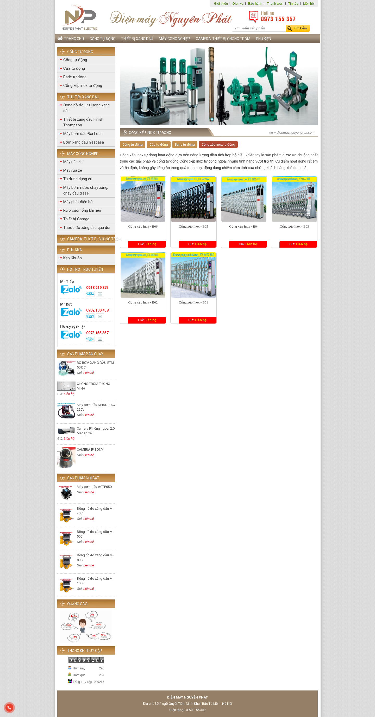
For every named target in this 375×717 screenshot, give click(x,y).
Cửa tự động (74, 68)
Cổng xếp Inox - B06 (143, 226)
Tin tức (293, 3)
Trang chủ (71, 38)
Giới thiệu (221, 3)
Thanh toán (275, 3)
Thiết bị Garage (76, 219)
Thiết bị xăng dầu (137, 39)
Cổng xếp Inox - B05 (193, 226)
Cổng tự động (102, 39)
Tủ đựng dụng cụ (77, 179)
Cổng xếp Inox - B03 (294, 226)
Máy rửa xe (72, 170)
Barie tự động (74, 77)
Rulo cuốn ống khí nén (82, 210)
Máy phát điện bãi (78, 201)
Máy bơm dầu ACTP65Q (94, 487)
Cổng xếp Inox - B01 (193, 302)
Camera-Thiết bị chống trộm (223, 39)
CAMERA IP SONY (90, 449)
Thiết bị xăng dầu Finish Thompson (83, 122)
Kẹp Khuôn (72, 258)
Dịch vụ (238, 3)
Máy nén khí (73, 161)
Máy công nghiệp (174, 39)
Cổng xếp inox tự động (82, 85)
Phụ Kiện (263, 39)
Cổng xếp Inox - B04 (244, 226)
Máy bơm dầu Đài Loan (83, 133)
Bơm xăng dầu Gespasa (83, 142)
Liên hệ (308, 3)
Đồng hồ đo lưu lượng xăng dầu (86, 108)
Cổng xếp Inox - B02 (143, 302)
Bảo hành (255, 3)
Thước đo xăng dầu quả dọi (86, 227)
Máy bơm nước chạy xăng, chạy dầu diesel (85, 190)
